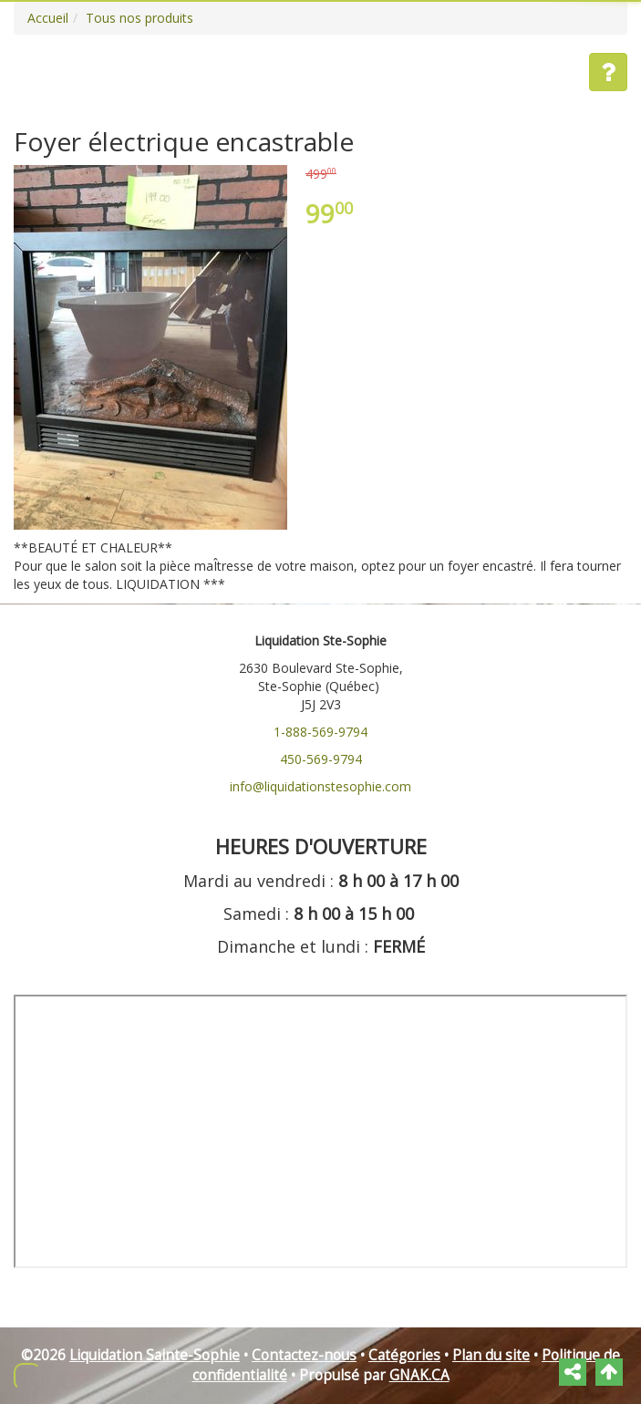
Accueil (47, 17)
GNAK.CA (419, 1375)
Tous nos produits (139, 17)
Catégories (404, 1355)
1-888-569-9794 (320, 731)
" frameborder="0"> (320, 1131)
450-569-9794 (321, 759)
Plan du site (491, 1355)
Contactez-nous (304, 1355)
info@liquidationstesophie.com (320, 786)
